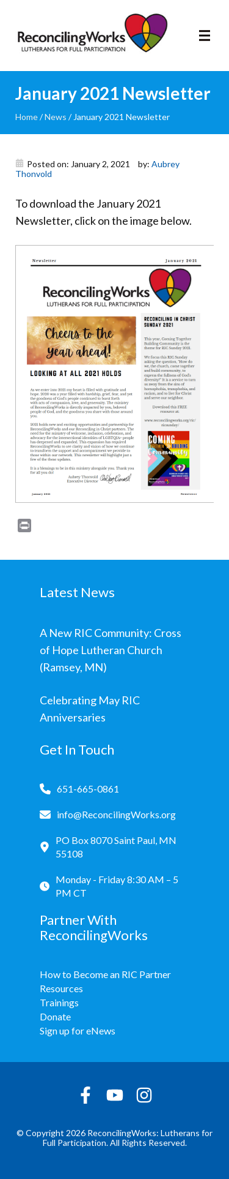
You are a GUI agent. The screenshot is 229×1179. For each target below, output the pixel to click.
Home (26, 116)
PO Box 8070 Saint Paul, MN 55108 (116, 846)
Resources (61, 988)
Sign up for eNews (77, 1030)
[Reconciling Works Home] (91, 35)
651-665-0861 (88, 788)
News (56, 116)
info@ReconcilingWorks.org (116, 814)
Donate (55, 1016)
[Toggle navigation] (204, 35)
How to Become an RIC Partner (105, 974)
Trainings (59, 1002)
